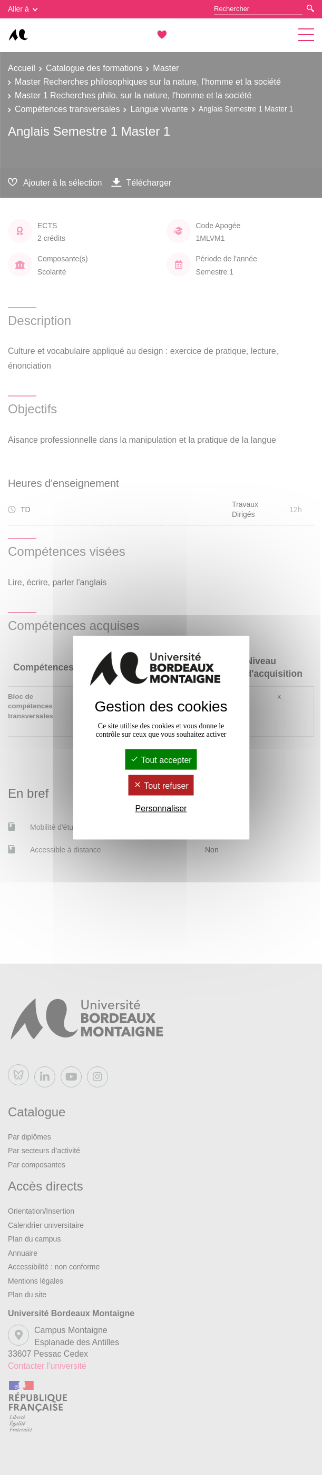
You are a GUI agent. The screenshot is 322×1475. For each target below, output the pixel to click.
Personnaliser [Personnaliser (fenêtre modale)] (161, 808)
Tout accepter (160, 759)
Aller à (22, 9)
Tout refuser (161, 785)
